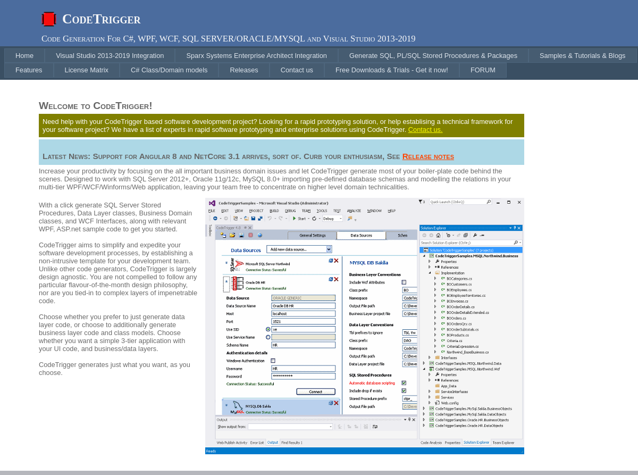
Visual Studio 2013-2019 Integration (110, 56)
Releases (244, 70)
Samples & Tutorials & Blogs (582, 56)
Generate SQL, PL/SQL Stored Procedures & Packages (433, 56)
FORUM (483, 70)
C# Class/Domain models (169, 70)
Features (29, 70)
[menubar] (321, 63)
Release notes (428, 156)
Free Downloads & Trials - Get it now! (391, 70)
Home (24, 56)
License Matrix (87, 70)
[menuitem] (24, 55)
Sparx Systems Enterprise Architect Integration (256, 56)
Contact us (297, 70)
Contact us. (425, 130)
